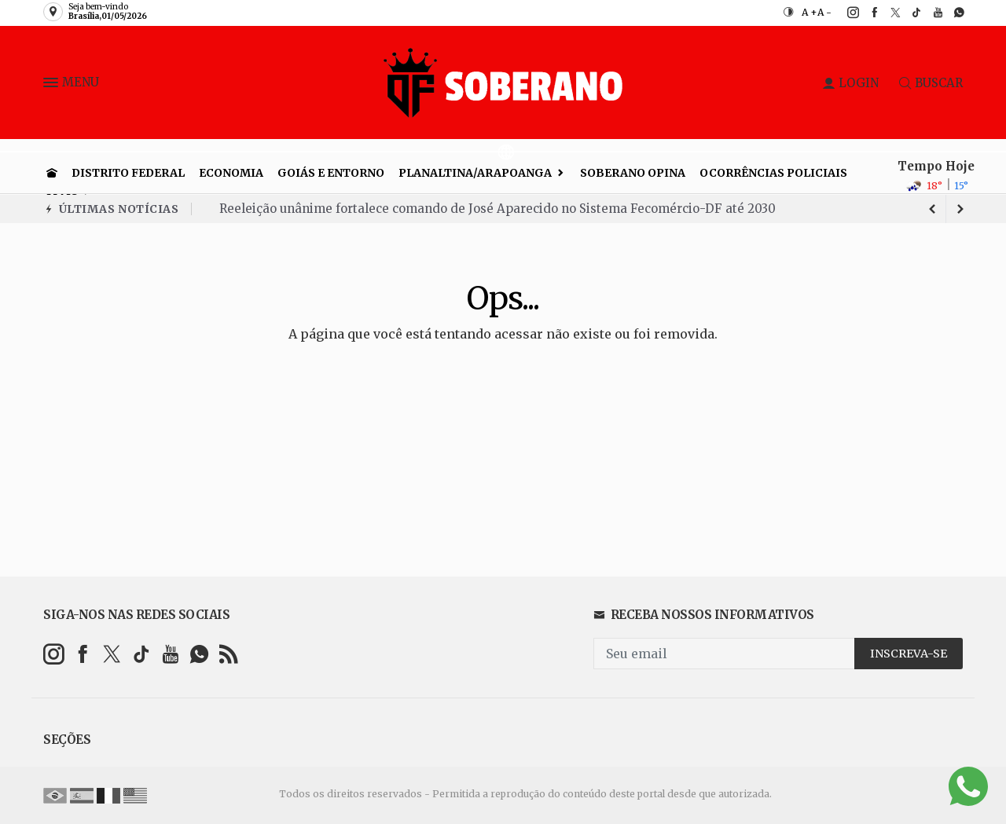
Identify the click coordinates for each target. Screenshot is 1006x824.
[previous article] (960, 209)
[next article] (932, 209)
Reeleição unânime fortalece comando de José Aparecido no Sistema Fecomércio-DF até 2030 (497, 208)
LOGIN (851, 82)
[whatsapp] (950, 12)
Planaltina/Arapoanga (475, 173)
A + (809, 12)
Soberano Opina (632, 173)
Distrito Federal (128, 173)
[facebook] (866, 12)
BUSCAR (931, 82)
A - (824, 12)
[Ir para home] (51, 172)
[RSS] (228, 654)
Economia (231, 173)
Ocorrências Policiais (773, 173)
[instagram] (844, 12)
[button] (52, 85)
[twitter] (887, 12)
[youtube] (929, 12)
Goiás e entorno (330, 173)
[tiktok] (908, 12)
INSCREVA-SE (908, 653)
